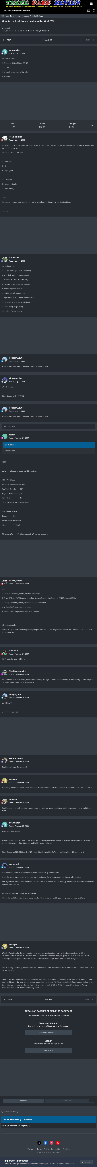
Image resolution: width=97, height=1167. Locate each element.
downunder (14, 50)
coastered (14, 864)
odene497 (14, 799)
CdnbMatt (14, 650)
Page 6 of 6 (48, 40)
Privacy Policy (43, 1149)
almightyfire (15, 694)
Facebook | (26, 16)
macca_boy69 (15, 580)
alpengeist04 (15, 378)
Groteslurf (14, 257)
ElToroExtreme (16, 758)
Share (23, 1101)
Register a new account (48, 1032)
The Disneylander (17, 671)
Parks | (12, 16)
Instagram (41, 16)
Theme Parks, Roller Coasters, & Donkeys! (33, 31)
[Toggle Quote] (6, 445)
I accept (86, 1162)
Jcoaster (13, 779)
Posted (17, 53)
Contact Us (55, 1149)
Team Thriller (15, 137)
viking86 (13, 944)
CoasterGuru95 (16, 358)
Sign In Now (48, 1050)
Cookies (66, 1149)
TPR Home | (5, 16)
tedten (12, 434)
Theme (31, 1149)
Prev (9, 40)
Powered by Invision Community (48, 1152)
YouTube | (33, 16)
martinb (7, 28)
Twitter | (18, 16)
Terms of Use (9, 1164)
